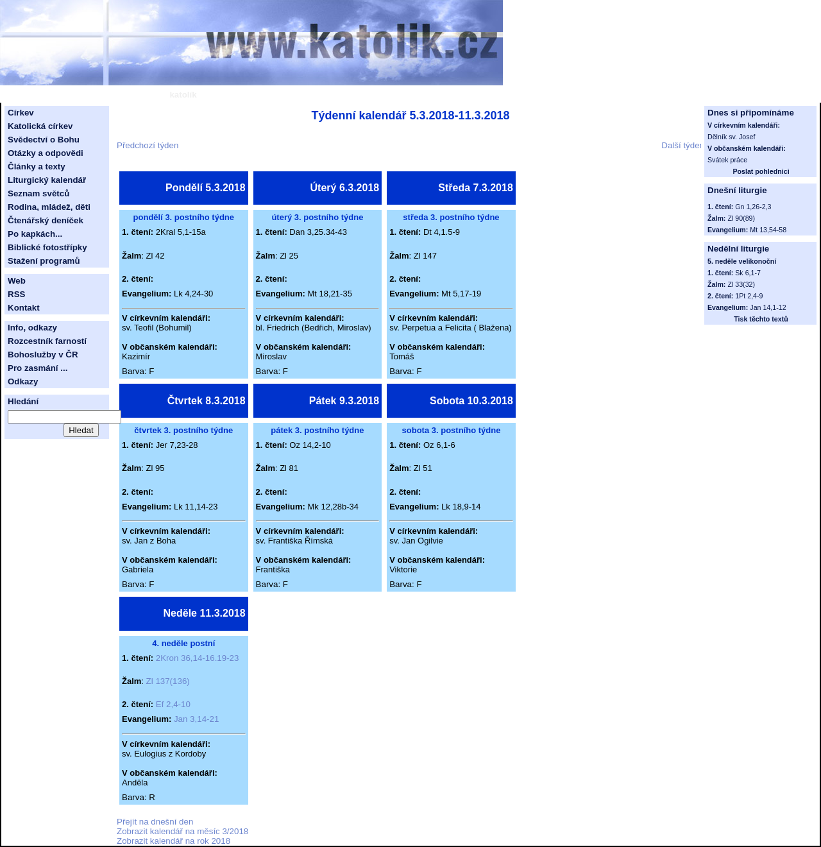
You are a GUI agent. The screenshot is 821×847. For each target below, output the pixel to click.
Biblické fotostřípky (47, 247)
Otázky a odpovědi (45, 153)
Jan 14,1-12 (768, 307)
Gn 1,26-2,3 (753, 206)
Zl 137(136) (168, 681)
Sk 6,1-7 (748, 273)
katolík (182, 94)
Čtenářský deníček (45, 220)
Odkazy (23, 381)
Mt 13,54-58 (768, 230)
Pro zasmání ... (37, 368)
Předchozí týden (147, 145)
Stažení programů (44, 261)
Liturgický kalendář (47, 180)
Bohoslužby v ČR (43, 354)
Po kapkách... (35, 234)
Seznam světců (38, 193)
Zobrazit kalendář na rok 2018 (173, 841)
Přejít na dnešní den (155, 821)
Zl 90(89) (741, 218)
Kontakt (24, 307)
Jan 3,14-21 (196, 719)
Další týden (682, 145)
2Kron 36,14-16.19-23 (197, 658)
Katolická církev (40, 126)
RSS (16, 294)
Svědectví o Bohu (44, 139)
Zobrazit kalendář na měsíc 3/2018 (182, 831)
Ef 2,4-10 (173, 704)
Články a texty (36, 166)
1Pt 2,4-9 (749, 296)
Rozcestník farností (47, 341)
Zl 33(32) (741, 284)
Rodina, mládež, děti (49, 207)
